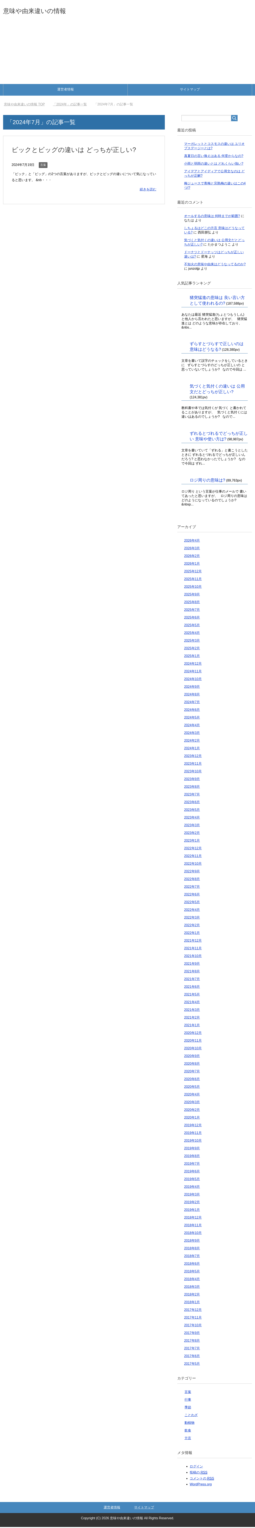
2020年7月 (192, 1072)
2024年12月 (193, 664)
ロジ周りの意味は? (207, 481)
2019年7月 (192, 1164)
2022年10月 (193, 864)
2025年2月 (192, 649)
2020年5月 (192, 1087)
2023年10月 (193, 772)
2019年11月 (193, 1134)
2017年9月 (192, 1334)
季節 (188, 1408)
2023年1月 (192, 841)
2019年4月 (192, 1188)
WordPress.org (201, 1485)
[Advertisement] (127, 54)
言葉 (43, 166)
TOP (24, 105)
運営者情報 (65, 90)
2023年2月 (192, 834)
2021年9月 (192, 964)
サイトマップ (190, 90)
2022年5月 (192, 903)
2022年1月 (192, 934)
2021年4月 (192, 1003)
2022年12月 (193, 849)
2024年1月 (192, 749)
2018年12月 (193, 1218)
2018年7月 (192, 1257)
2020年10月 (193, 1049)
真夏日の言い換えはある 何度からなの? (213, 157)
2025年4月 (192, 634)
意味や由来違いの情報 (40, 11)
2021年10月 (193, 957)
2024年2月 (192, 741)
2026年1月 (192, 564)
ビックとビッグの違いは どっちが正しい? (80, 150)
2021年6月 (192, 987)
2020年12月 (193, 1034)
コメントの (202, 1479)
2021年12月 (193, 941)
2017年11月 (193, 1318)
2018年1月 (192, 1303)
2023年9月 (192, 780)
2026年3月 (192, 549)
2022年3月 (192, 918)
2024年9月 (192, 687)
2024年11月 (193, 672)
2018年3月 (192, 1288)
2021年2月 (192, 1018)
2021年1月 (192, 1026)
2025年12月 (193, 572)
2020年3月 (192, 1103)
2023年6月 (192, 803)
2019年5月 (192, 1180)
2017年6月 (192, 1357)
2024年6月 (192, 711)
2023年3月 (192, 826)
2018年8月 (192, 1249)
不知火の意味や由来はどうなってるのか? (215, 265)
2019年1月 (192, 1211)
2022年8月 (192, 880)
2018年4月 (192, 1280)
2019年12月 (193, 1126)
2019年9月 (192, 1149)
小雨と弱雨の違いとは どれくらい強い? (213, 164)
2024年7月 (192, 703)
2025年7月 (192, 611)
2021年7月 (192, 980)
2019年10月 (193, 1141)
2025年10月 (193, 587)
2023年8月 (192, 787)
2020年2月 (192, 1111)
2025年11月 (193, 580)
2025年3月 (192, 641)
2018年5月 (192, 1272)
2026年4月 (192, 541)
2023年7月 (192, 795)
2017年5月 (192, 1364)
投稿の (198, 1473)
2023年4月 (192, 818)
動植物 (189, 1423)
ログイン (196, 1467)
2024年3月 (192, 734)
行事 (188, 1400)
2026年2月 (192, 557)
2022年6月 (192, 895)
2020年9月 (192, 1057)
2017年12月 (193, 1311)
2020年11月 (193, 1041)
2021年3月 (192, 1011)
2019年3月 (192, 1195)
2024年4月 (192, 726)
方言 (188, 1439)
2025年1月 (192, 657)
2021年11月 (193, 949)
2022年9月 (192, 872)
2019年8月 (192, 1157)
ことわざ (191, 1416)
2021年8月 (192, 972)
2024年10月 (193, 680)
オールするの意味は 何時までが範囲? (212, 217)
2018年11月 (193, 1226)
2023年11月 (193, 764)
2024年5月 (192, 718)
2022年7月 (192, 887)
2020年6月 (192, 1080)
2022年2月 (192, 926)
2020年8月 (192, 1064)
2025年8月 (192, 603)
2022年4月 (192, 911)
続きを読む (148, 190)
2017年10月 (193, 1326)
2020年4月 (192, 1095)
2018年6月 (192, 1264)
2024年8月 (192, 695)
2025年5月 (192, 626)
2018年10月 (193, 1234)
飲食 (188, 1431)
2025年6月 (192, 618)
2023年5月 (192, 811)
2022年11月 (193, 857)
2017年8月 (192, 1341)
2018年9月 (192, 1241)
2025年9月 (192, 595)
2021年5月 (192, 995)
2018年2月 (192, 1295)
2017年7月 (192, 1349)
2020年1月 (192, 1118)
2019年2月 (192, 1203)
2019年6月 (192, 1172)
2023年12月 (193, 757)
